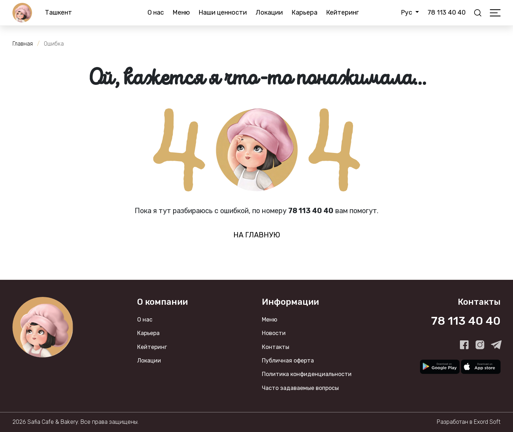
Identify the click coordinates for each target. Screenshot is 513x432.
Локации (269, 12)
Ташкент (58, 12)
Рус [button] (407, 12)
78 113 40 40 (447, 12)
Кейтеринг (342, 12)
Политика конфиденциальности (307, 374)
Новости (274, 333)
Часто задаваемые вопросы (300, 388)
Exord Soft (487, 421)
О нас (155, 12)
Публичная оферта (288, 360)
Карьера (304, 12)
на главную (256, 235)
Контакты (275, 347)
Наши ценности (222, 12)
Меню (181, 12)
